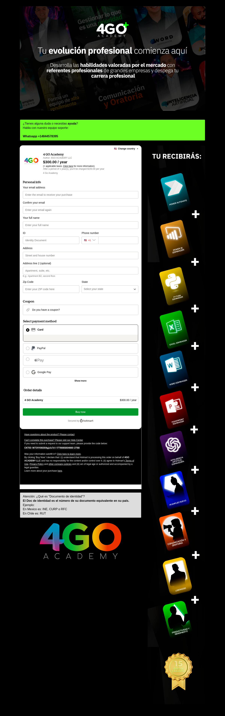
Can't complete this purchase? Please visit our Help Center (53, 440)
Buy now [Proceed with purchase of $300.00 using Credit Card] (80, 412)
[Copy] (52, 447)
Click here (68, 166)
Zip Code (28, 281)
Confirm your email (34, 202)
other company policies (60, 464)
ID (24, 232)
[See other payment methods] (80, 380)
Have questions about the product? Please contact (49, 434)
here (59, 471)
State (85, 281)
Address (27, 248)
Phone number (90, 232)
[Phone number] (118, 240)
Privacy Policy (37, 464)
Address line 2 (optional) (37, 263)
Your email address (34, 187)
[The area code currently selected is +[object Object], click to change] (90, 240)
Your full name (31, 217)
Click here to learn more (69, 454)
